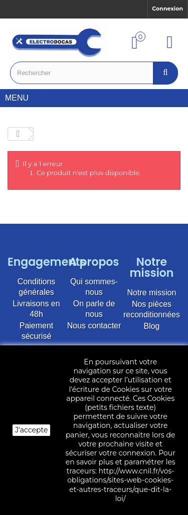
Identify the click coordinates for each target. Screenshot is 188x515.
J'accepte (31, 429)
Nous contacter (94, 325)
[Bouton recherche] (165, 73)
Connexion (167, 8)
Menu (20, 98)
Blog (151, 326)
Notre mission (151, 292)
